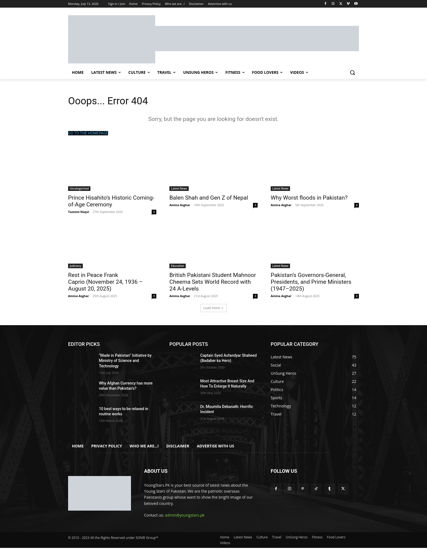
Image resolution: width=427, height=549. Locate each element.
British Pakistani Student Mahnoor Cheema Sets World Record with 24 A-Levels (212, 283)
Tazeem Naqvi (78, 213)
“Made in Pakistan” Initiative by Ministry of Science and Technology (125, 361)
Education (177, 267)
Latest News (179, 189)
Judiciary (75, 267)
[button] (352, 72)
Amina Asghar (179, 206)
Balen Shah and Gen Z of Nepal (208, 199)
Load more (213, 309)
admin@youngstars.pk (185, 516)
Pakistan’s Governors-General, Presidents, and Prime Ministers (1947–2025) (311, 283)
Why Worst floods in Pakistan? (309, 199)
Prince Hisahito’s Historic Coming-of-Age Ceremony (111, 202)
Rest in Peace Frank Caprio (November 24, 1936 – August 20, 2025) (105, 283)
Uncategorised (79, 189)
